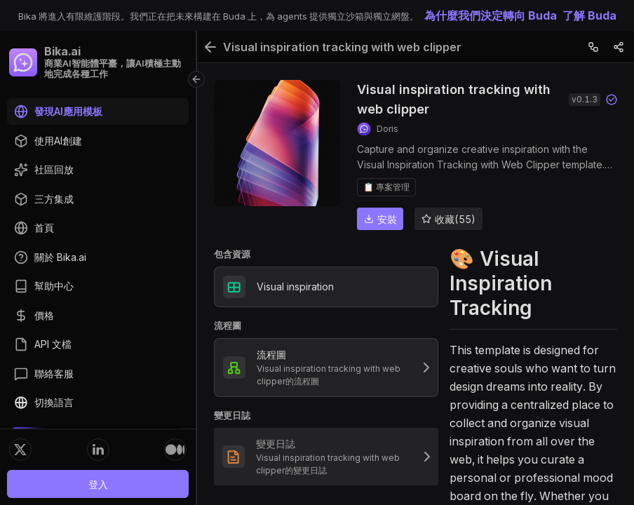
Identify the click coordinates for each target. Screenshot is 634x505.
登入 (98, 484)
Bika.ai (62, 51)
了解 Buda (589, 15)
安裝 (380, 219)
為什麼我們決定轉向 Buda (490, 15)
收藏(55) (448, 219)
